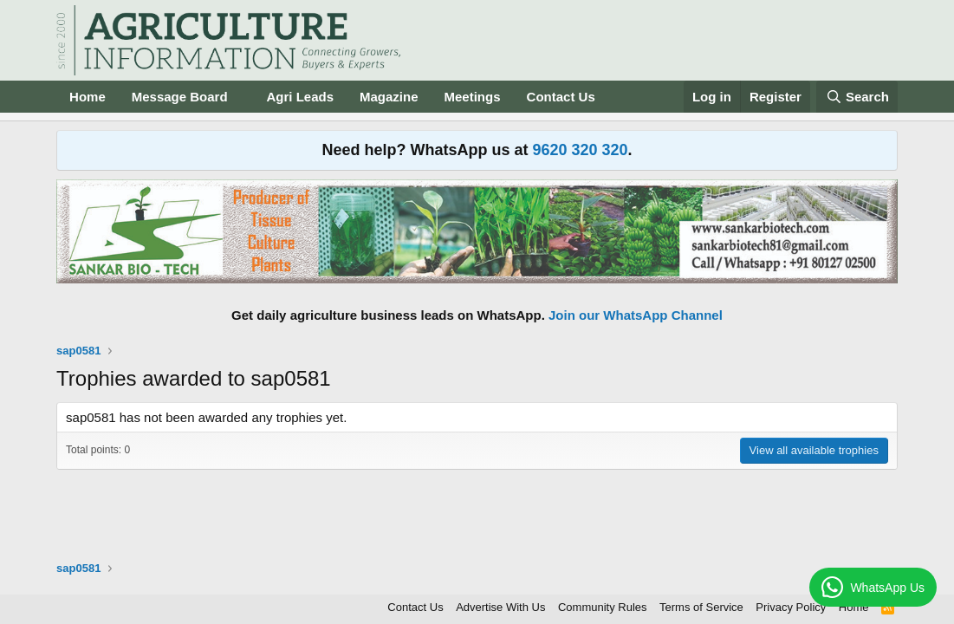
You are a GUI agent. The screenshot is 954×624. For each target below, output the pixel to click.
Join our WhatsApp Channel (635, 315)
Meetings (473, 96)
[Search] (857, 97)
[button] (241, 97)
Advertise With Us (500, 607)
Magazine (389, 96)
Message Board (180, 96)
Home (87, 96)
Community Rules (602, 607)
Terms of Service (701, 607)
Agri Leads (300, 96)
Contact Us (561, 96)
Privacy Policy (791, 607)
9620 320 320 (579, 150)
